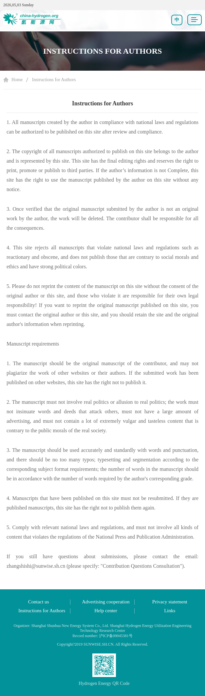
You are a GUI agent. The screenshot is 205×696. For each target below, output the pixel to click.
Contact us (38, 601)
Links (169, 610)
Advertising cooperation (105, 601)
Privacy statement (169, 601)
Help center (105, 610)
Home (17, 79)
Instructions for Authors (54, 79)
